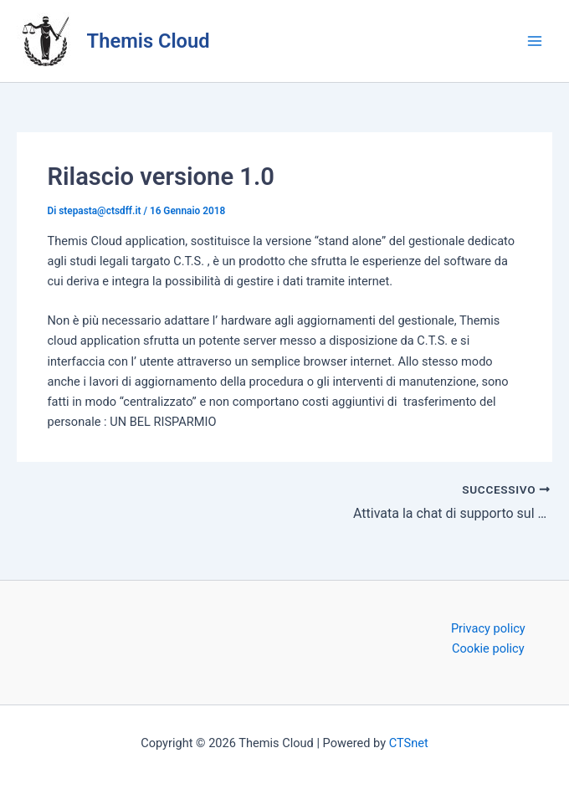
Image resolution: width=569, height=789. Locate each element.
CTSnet (408, 743)
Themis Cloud (148, 41)
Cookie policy (488, 648)
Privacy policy (488, 628)
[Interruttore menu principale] (534, 41)
